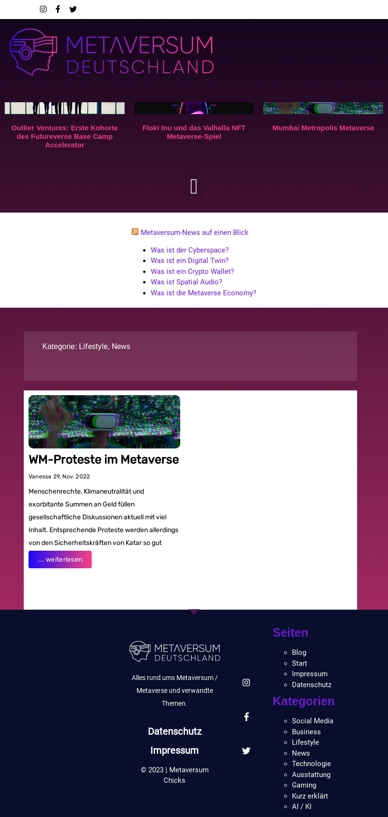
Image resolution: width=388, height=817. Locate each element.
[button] (194, 187)
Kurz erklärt (310, 796)
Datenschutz (175, 731)
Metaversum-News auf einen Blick (195, 232)
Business (306, 732)
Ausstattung (311, 774)
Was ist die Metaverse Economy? (203, 293)
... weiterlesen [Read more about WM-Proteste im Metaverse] (60, 559)
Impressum (174, 750)
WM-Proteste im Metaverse (104, 460)
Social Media (312, 721)
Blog (299, 652)
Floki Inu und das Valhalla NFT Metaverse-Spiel (194, 132)
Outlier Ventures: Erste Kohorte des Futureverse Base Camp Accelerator (64, 136)
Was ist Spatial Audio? (186, 282)
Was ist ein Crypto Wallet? (192, 271)
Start (299, 663)
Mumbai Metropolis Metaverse (323, 128)
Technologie (311, 763)
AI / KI (301, 806)
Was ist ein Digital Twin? (190, 260)
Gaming (304, 785)
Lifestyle (93, 346)
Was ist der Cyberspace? (190, 250)
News (121, 346)
